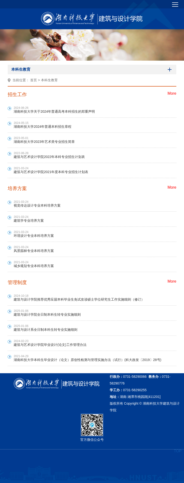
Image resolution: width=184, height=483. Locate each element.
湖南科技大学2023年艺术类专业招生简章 (44, 142)
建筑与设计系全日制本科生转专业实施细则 (45, 330)
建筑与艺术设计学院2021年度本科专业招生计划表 (51, 172)
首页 (33, 80)
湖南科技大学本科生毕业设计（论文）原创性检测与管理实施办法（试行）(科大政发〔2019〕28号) (87, 360)
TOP (178, 451)
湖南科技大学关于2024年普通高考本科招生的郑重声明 (54, 111)
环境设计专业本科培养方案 (34, 236)
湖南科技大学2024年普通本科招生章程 (42, 126)
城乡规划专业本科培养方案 (34, 266)
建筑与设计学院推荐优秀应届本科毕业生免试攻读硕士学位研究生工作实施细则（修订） (79, 299)
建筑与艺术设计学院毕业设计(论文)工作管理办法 (50, 345)
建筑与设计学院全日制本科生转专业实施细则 (47, 314)
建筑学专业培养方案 (29, 220)
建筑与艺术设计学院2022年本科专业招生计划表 (49, 157)
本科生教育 (49, 80)
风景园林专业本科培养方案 (34, 251)
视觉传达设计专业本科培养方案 (37, 205)
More (171, 93)
